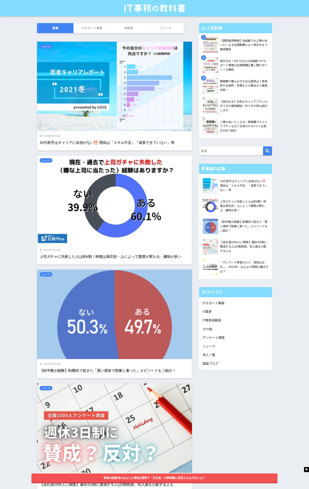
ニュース (46, 46)
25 (123, 438)
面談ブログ (210, 365)
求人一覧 (209, 356)
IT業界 (207, 312)
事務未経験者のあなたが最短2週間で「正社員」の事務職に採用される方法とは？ (154, 477)
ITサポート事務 (214, 303)
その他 (207, 330)
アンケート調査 (214, 339)
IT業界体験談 (212, 321)
